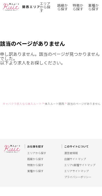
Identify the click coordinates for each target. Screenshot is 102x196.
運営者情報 (71, 153)
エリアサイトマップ (76, 171)
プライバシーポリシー (77, 177)
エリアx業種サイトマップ (79, 165)
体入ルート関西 (54, 104)
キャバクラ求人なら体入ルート (22, 104)
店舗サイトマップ (75, 159)
